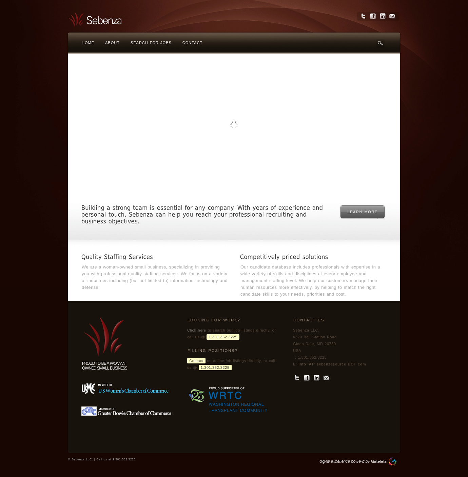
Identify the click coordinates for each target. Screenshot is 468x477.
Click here (196, 330)
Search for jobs (151, 43)
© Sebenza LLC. (81, 459)
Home (88, 43)
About (112, 43)
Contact (192, 43)
